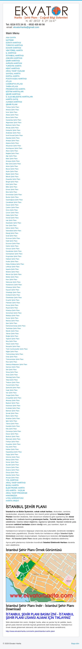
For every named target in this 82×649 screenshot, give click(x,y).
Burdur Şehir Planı (12, 197)
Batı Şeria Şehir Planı (13, 164)
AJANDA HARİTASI (14, 102)
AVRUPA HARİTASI (14, 63)
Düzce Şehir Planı (12, 434)
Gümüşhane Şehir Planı (14, 254)
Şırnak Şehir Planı (12, 413)
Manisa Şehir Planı (12, 320)
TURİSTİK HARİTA (13, 66)
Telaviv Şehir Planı (12, 344)
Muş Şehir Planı (11, 341)
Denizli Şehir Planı (12, 218)
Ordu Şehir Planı (11, 357)
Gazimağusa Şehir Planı (14, 200)
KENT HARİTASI (13, 68)
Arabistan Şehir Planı (13, 133)
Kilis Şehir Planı (11, 429)
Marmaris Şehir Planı (13, 439)
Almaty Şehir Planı (12, 128)
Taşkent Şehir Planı (12, 339)
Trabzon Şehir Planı (13, 382)
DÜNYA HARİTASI (13, 43)
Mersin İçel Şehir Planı (13, 274)
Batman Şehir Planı (12, 411)
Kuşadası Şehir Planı (13, 444)
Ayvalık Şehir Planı (12, 465)
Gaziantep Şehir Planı (13, 120)
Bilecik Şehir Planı (12, 176)
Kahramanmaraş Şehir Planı (15, 326)
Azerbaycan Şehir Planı (14, 148)
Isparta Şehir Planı (12, 269)
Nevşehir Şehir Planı (13, 346)
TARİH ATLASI (12, 86)
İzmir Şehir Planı (11, 112)
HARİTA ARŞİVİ (12, 501)
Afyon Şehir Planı (12, 151)
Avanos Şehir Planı (12, 470)
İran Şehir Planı (11, 225)
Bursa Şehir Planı (12, 117)
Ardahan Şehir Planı (13, 418)
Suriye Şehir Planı (12, 318)
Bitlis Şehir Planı (11, 187)
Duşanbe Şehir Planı (13, 179)
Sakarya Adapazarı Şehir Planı (16, 364)
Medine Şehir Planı (12, 272)
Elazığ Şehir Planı (12, 233)
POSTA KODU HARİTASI (16, 79)
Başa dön (75, 643)
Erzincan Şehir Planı (13, 238)
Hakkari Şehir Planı (12, 259)
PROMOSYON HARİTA (15, 89)
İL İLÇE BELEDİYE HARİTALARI (19, 97)
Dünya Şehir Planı (12, 472)
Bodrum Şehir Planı (12, 436)
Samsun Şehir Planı (13, 367)
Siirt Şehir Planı (11, 369)
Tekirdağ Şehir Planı (13, 377)
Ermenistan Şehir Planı (14, 194)
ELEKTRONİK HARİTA (15, 488)
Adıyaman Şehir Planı (13, 146)
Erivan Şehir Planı (12, 189)
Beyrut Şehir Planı (12, 169)
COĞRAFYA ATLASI (14, 84)
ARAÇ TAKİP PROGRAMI (16, 493)
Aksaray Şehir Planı (13, 400)
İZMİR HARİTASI (13, 61)
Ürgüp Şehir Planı (12, 454)
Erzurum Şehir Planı (13, 243)
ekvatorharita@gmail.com (26, 27)
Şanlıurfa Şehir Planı (13, 387)
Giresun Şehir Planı (12, 248)
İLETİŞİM (10, 40)
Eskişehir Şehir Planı (13, 130)
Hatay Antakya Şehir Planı (15, 264)
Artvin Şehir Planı (12, 166)
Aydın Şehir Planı (12, 171)
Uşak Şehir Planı (12, 390)
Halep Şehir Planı (12, 215)
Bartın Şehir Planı (12, 416)
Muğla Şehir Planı (12, 336)
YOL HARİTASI (12, 480)
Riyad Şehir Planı (12, 308)
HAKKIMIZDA (11, 495)
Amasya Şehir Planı (13, 161)
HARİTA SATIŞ (12, 99)
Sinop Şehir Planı (12, 372)
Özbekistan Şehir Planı (14, 297)
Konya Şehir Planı (12, 305)
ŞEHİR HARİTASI (13, 94)
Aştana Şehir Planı (12, 143)
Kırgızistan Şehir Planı (13, 256)
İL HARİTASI (11, 53)
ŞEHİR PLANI (11, 104)
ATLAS (9, 81)
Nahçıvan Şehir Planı (13, 282)
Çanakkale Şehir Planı (13, 202)
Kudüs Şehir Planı (12, 261)
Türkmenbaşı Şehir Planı (14, 354)
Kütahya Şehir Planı (13, 310)
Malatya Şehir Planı (12, 315)
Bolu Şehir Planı (11, 192)
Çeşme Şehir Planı (12, 467)
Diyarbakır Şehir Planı (13, 223)
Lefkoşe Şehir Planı (12, 266)
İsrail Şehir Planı (11, 236)
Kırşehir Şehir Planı (12, 300)
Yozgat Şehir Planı (12, 395)
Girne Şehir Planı (12, 210)
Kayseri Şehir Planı (12, 290)
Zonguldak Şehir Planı (13, 398)
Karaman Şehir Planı (13, 405)
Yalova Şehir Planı (12, 423)
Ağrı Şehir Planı (11, 156)
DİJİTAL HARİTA (13, 76)
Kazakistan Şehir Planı (14, 251)
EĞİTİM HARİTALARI (14, 91)
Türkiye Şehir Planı (12, 107)
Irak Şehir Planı (11, 220)
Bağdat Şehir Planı (12, 153)
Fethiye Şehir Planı (12, 441)
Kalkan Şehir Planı (12, 449)
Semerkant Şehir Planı (13, 313)
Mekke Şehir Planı (12, 277)
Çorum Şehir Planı (12, 212)
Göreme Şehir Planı (13, 457)
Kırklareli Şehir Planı (13, 295)
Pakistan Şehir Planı (13, 302)
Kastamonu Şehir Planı (14, 284)
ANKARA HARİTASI (14, 58)
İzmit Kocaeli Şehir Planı (14, 135)
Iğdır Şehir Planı (11, 421)
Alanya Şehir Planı (12, 459)
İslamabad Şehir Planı (13, 230)
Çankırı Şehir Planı (12, 207)
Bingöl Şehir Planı (12, 182)
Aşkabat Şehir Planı (13, 138)
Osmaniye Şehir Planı (13, 431)
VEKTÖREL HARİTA (14, 50)
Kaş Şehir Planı (11, 447)
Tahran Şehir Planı (12, 333)
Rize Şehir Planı (11, 362)
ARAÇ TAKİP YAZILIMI (15, 71)
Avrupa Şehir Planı (12, 477)
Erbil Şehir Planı (11, 184)
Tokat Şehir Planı (12, 380)
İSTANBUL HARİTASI (15, 55)
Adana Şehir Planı (12, 115)
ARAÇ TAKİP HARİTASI (15, 483)
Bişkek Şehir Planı (12, 174)
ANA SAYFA (11, 37)
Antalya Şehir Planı (12, 140)
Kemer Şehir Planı (12, 462)
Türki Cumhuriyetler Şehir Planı (17, 349)
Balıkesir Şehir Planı (13, 125)
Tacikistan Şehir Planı (13, 328)
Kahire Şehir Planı (12, 246)
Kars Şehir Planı (11, 279)
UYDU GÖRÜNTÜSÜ (14, 498)
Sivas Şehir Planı (12, 375)
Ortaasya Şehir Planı (13, 287)
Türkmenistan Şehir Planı (14, 359)
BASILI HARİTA (12, 485)
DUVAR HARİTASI (13, 48)
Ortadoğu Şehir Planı (13, 292)
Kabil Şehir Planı (11, 241)
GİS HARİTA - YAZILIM (15, 490)
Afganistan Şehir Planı (13, 122)
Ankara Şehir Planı (12, 110)
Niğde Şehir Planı (12, 351)
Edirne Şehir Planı (12, 228)
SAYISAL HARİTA (13, 73)
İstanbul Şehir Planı (12, 475)
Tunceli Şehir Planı (12, 385)
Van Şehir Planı (11, 393)
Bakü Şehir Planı (12, 158)
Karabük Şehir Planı (13, 426)
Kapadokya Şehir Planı (14, 452)
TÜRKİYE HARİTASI (14, 45)
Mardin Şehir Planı (12, 331)
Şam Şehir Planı (11, 323)
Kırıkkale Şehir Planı (13, 408)
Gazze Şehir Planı (12, 205)
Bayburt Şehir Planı (12, 403)
